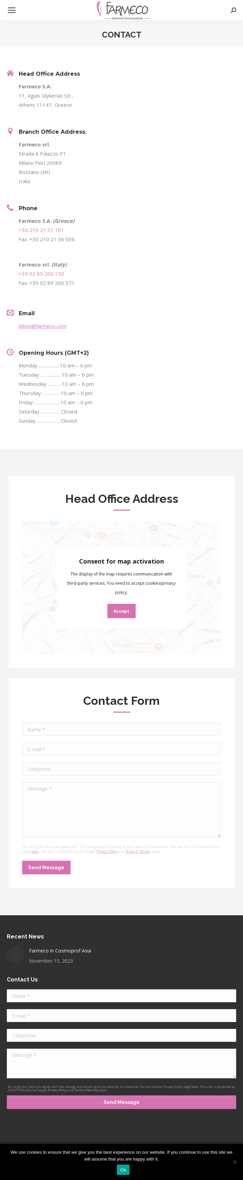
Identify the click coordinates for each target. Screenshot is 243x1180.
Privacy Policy (106, 851)
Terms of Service (137, 851)
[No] (234, 1162)
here (35, 851)
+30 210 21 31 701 (41, 230)
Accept (121, 611)
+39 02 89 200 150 (41, 273)
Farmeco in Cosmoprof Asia (60, 950)
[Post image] (15, 954)
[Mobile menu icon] (11, 10)
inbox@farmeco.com (42, 325)
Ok (123, 1169)
